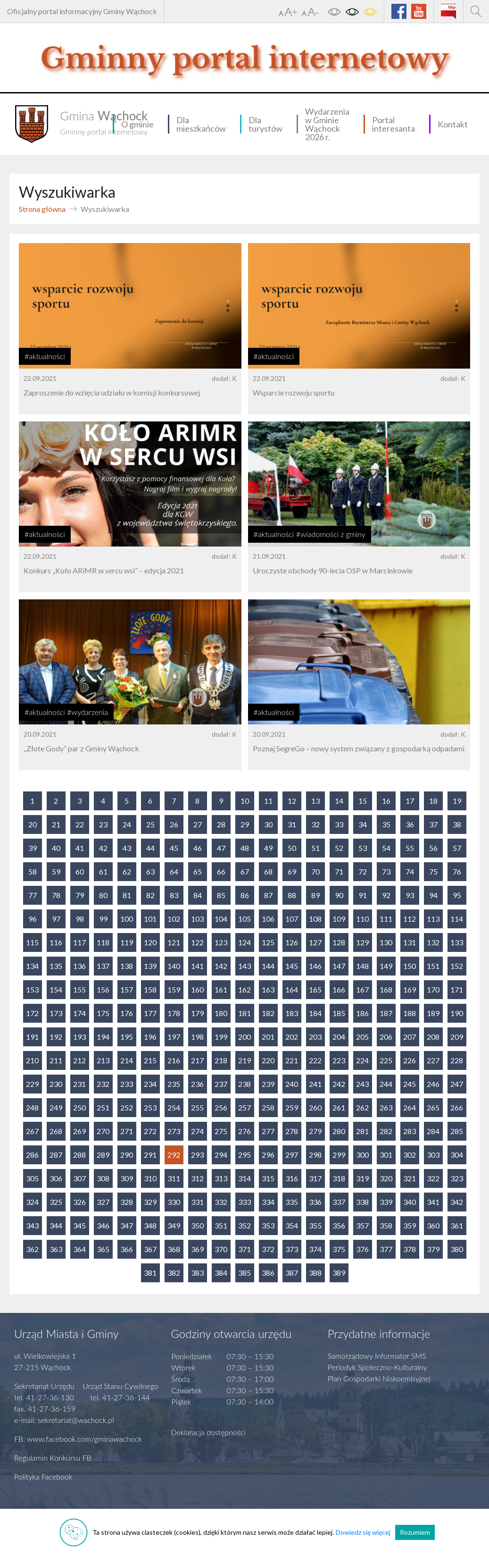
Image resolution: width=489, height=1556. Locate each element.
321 (409, 1178)
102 (173, 918)
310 (150, 1178)
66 (221, 871)
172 (32, 1013)
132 (433, 942)
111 (386, 918)
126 (291, 942)
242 (338, 1083)
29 (244, 824)
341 (433, 1201)
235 (173, 1083)
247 (456, 1083)
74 (410, 871)
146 (315, 965)
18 (433, 800)
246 (433, 1083)
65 (197, 871)
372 (268, 1249)
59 (56, 871)
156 (103, 989)
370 (221, 1249)
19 (457, 800)
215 (150, 1060)
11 (268, 800)
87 (268, 895)
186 (362, 1013)
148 (362, 965)
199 (221, 1036)
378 (409, 1249)
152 (456, 965)
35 (386, 824)
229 (32, 1083)
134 (32, 965)
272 (150, 1131)
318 (338, 1178)
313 (221, 1178)
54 (386, 847)
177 (150, 1013)
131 (409, 942)
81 (127, 895)
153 (32, 989)
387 (291, 1272)
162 (244, 989)
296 (268, 1154)
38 (457, 824)
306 (56, 1178)
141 (197, 965)
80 (103, 895)
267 (32, 1131)
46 (197, 847)
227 (433, 1060)
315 (268, 1178)
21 (56, 824)
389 (338, 1272)
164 (291, 989)
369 (197, 1249)
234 (150, 1083)
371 (244, 1249)
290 (126, 1154)
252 (126, 1107)
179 (197, 1013)
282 (386, 1131)
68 (268, 871)
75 (433, 871)
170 (433, 989)
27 (197, 824)
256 (221, 1107)
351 (221, 1225)
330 (173, 1201)
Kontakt (453, 124)
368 (173, 1249)
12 (292, 800)
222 (315, 1060)
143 (244, 965)
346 (103, 1225)
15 (362, 800)
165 (315, 989)
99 (103, 918)
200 (244, 1036)
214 (126, 1060)
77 (32, 895)
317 (315, 1178)
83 (174, 895)
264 (409, 1107)
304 (456, 1154)
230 (56, 1083)
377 (386, 1249)
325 (56, 1201)
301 (386, 1154)
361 (456, 1225)
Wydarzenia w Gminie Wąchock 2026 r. (327, 124)
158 (150, 989)
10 (244, 800)
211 (56, 1060)
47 (221, 847)
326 (79, 1201)
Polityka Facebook (43, 1476)
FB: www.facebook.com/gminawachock (78, 1438)
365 (103, 1249)
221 (291, 1060)
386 (268, 1272)
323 (456, 1178)
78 (56, 895)
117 (79, 942)
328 (126, 1201)
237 (221, 1083)
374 (315, 1249)
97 (56, 918)
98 (79, 918)
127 (315, 942)
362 (32, 1249)
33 (339, 824)
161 (221, 989)
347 (126, 1225)
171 (456, 989)
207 (409, 1036)
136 (79, 965)
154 (56, 989)
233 (126, 1083)
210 (32, 1060)
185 (338, 1013)
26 (174, 824)
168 (386, 989)
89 (315, 895)
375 (338, 1249)
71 (339, 871)
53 (362, 847)
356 (338, 1225)
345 (79, 1225)
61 (103, 871)
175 (103, 1013)
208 (433, 1036)
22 (79, 824)
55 (410, 847)
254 (173, 1107)
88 (292, 895)
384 (221, 1272)
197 (173, 1036)
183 (291, 1013)
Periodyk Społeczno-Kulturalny (377, 1367)
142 (221, 965)
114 (456, 918)
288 (79, 1154)
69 (292, 871)
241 (315, 1083)
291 (150, 1154)
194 (103, 1036)
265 (433, 1107)
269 (79, 1131)
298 (315, 1154)
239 (268, 1083)
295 (244, 1154)
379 (433, 1249)
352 (244, 1225)
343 (32, 1225)
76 (457, 871)
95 (457, 895)
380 (456, 1249)
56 (433, 847)
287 (56, 1154)
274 (197, 1131)
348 (150, 1225)
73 (386, 871)
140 (173, 965)
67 (244, 871)
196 (150, 1036)
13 (315, 800)
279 (315, 1131)
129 (362, 942)
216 (173, 1060)
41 (79, 847)
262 (362, 1107)
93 (410, 895)
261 (338, 1107)
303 (433, 1154)
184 (315, 1013)
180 (221, 1013)
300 (362, 1154)
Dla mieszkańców (201, 124)
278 (291, 1131)
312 (197, 1178)
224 (362, 1060)
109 (338, 918)
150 (409, 965)
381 (150, 1272)
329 (150, 1201)
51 (315, 847)
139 (150, 965)
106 (268, 918)
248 (32, 1107)
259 (291, 1107)
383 (197, 1272)
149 (386, 965)
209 (456, 1036)
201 (268, 1036)
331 (197, 1201)
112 (409, 918)
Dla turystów (265, 124)
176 (126, 1013)
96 (32, 918)
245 (409, 1083)
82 (150, 895)
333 (244, 1201)
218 (221, 1060)
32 (315, 824)
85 (221, 895)
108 (315, 918)
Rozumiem (415, 1532)
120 (150, 942)
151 (433, 965)
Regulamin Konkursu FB (52, 1457)
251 (103, 1107)
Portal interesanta (393, 124)
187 (386, 1013)
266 (456, 1107)
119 (126, 942)
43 (127, 847)
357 (362, 1225)
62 (127, 871)
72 (362, 871)
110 (362, 918)
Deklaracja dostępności (208, 1432)
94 (433, 895)
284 (433, 1131)
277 (268, 1131)
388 (315, 1272)
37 (433, 824)
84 (197, 895)
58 (32, 871)
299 (338, 1154)
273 (173, 1131)
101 (150, 918)
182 (268, 1013)
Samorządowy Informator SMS (377, 1355)
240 (291, 1083)
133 (456, 942)
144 (268, 965)
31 (292, 824)
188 (409, 1013)
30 (268, 824)
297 (291, 1154)
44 (150, 847)
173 (56, 1013)
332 (221, 1201)
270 (103, 1131)
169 (409, 989)
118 (103, 942)
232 (103, 1083)
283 (409, 1131)
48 (244, 847)
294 (221, 1154)
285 (456, 1131)
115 (32, 942)
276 (244, 1131)
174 (79, 1013)
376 (362, 1249)
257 (244, 1107)
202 (291, 1036)
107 (291, 918)
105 (244, 918)
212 (79, 1060)
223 (338, 1060)
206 (386, 1036)
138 (126, 965)
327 (103, 1201)
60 (79, 871)
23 (103, 824)
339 (386, 1201)
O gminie (137, 124)
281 (362, 1131)
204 (338, 1036)
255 (197, 1107)
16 (386, 800)
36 (410, 824)
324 (32, 1201)
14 (339, 800)
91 (362, 895)
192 (56, 1036)
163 (268, 989)
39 (32, 847)
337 (338, 1201)
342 (456, 1201)
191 (32, 1036)
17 (410, 800)
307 (79, 1178)
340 (409, 1201)
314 (244, 1178)
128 (338, 942)
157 (126, 989)
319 (362, 1178)
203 (315, 1036)
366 (126, 1249)
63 (150, 871)
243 (362, 1083)
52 (339, 847)
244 (386, 1083)
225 (386, 1060)
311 (173, 1178)
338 (362, 1201)
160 (197, 989)
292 (173, 1154)
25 (150, 824)
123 (221, 942)
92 (386, 895)
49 (268, 847)
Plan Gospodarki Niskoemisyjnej (379, 1378)
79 (79, 895)
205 (362, 1036)
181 (244, 1013)
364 (79, 1249)
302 (409, 1154)
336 (315, 1201)
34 (362, 824)
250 (79, 1107)
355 (315, 1225)
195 (126, 1036)
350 (197, 1225)
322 (433, 1178)
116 (56, 942)
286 (32, 1154)
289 (103, 1154)
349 (173, 1225)
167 (362, 989)
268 (56, 1131)
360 (433, 1225)
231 (79, 1083)
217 (197, 1060)
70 (315, 871)
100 (126, 918)
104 (221, 918)
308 (103, 1178)
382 (173, 1272)
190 (456, 1013)
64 (174, 871)
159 (173, 989)
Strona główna (42, 208)
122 (197, 942)
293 (197, 1154)
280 (338, 1131)
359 (409, 1225)
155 (79, 989)
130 (386, 942)
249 (56, 1107)
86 (244, 895)
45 (174, 847)
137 (103, 965)
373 (291, 1249)
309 (126, 1178)
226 (409, 1060)
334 (268, 1201)
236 (197, 1083)
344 (56, 1225)
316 (291, 1178)
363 (56, 1249)
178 (173, 1013)
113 (433, 918)
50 (292, 847)
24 (127, 824)
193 (79, 1036)
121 (173, 942)
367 (150, 1249)
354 (291, 1225)
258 (268, 1107)
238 (244, 1083)
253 (150, 1107)
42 (103, 847)
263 (386, 1107)
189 (433, 1013)
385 (244, 1272)
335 (291, 1201)
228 (456, 1060)
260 (315, 1107)
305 (32, 1178)
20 (32, 824)
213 (103, 1060)
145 (291, 965)
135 (56, 965)
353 (268, 1225)
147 (338, 965)
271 (126, 1131)
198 (197, 1036)
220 (268, 1060)
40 (56, 847)
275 (221, 1131)
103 (197, 918)
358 (386, 1225)
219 (244, 1060)
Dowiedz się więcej (363, 1532)
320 (386, 1178)
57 (457, 847)
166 (338, 989)
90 (339, 895)
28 (221, 824)
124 (244, 942)
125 (268, 942)
